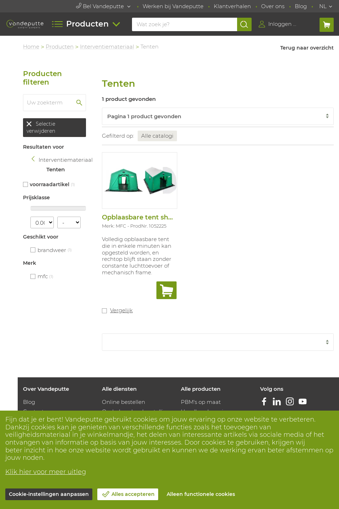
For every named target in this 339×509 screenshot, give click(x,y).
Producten (60, 46)
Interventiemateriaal (107, 46)
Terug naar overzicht (307, 48)
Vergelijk (121, 310)
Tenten (55, 169)
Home (31, 46)
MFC (43, 276)
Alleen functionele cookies (201, 494)
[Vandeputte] (25, 24)
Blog (301, 6)
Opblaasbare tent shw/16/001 (149, 217)
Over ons (273, 6)
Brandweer (52, 250)
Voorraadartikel (49, 184)
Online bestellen (123, 402)
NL (323, 6)
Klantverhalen (232, 6)
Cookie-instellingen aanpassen (49, 494)
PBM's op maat (201, 402)
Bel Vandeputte (100, 6)
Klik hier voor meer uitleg (45, 472)
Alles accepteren (133, 494)
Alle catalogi (157, 135)
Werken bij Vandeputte (173, 6)
